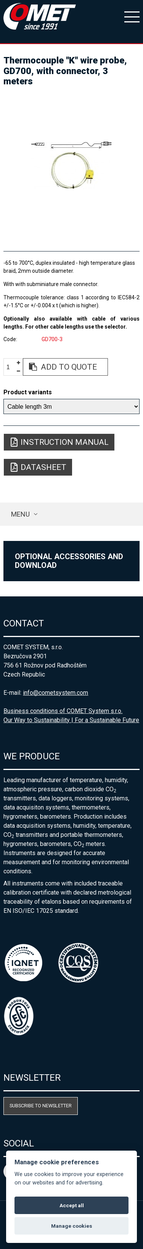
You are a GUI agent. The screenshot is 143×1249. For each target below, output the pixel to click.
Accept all (71, 1205)
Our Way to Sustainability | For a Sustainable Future (71, 720)
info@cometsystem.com (55, 692)
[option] (71, 165)
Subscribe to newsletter (41, 1105)
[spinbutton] (11, 367)
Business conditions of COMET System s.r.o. (62, 711)
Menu (20, 514)
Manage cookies (71, 1226)
